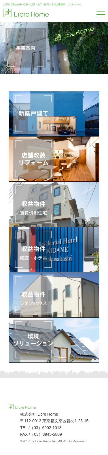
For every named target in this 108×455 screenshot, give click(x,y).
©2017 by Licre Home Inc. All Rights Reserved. (53, 441)
